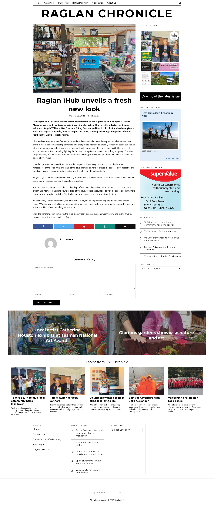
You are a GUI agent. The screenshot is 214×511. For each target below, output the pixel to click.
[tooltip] (43, 226)
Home (36, 429)
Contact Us (39, 434)
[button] (120, 493)
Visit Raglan (39, 444)
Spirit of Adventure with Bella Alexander (160, 249)
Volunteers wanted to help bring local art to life (162, 239)
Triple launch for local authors (161, 231)
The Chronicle (93, 116)
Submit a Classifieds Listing (47, 439)
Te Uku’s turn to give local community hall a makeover (159, 223)
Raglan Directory (42, 449)
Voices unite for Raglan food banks (159, 258)
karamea (66, 239)
